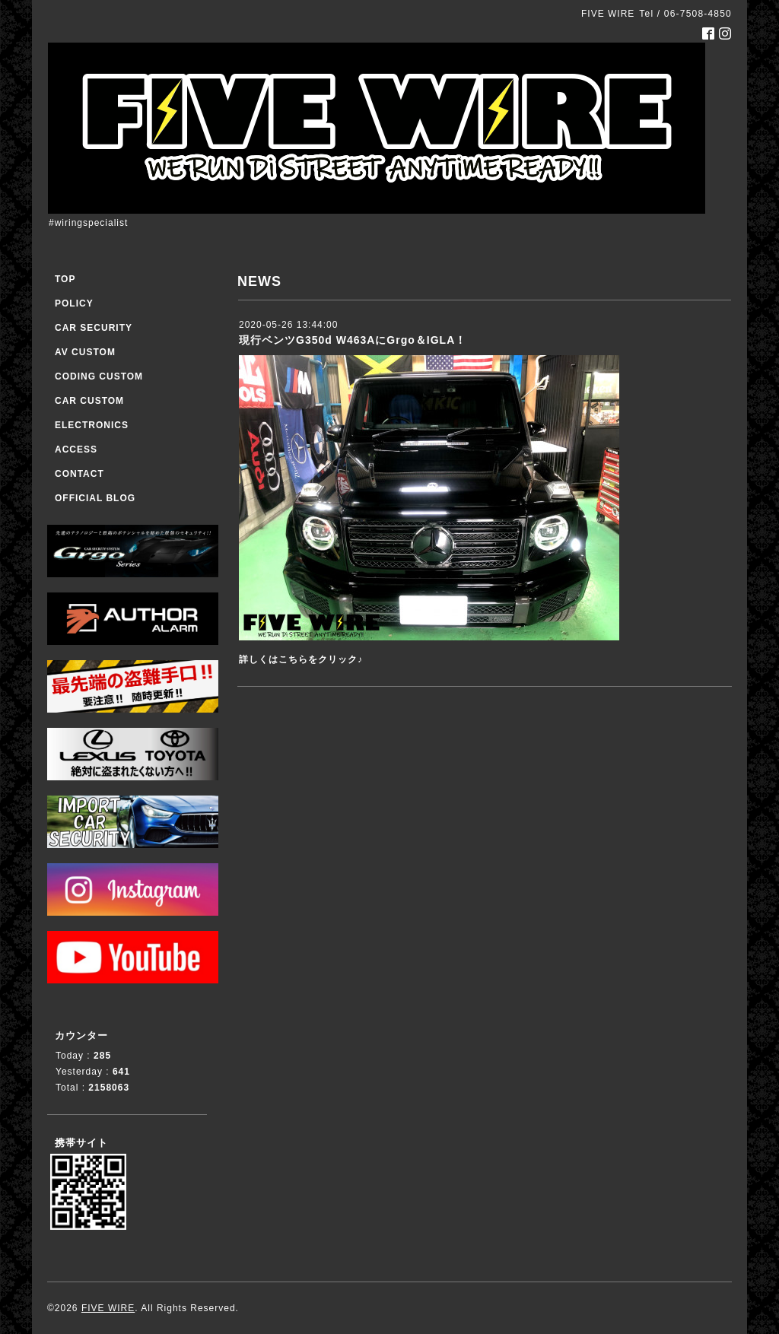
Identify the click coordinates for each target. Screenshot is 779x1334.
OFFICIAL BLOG (95, 498)
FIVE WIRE (108, 1308)
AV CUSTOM (85, 352)
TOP (65, 279)
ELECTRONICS (92, 425)
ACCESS (76, 449)
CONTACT (79, 473)
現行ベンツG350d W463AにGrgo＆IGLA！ (352, 340)
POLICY (74, 303)
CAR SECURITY (93, 327)
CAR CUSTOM (89, 400)
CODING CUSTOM (99, 376)
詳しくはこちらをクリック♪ (301, 659)
